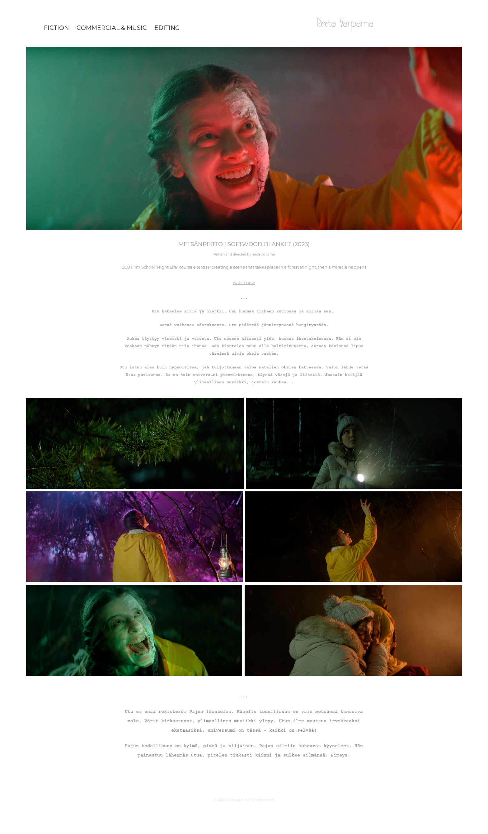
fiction (56, 27)
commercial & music (112, 27)
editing (167, 27)
